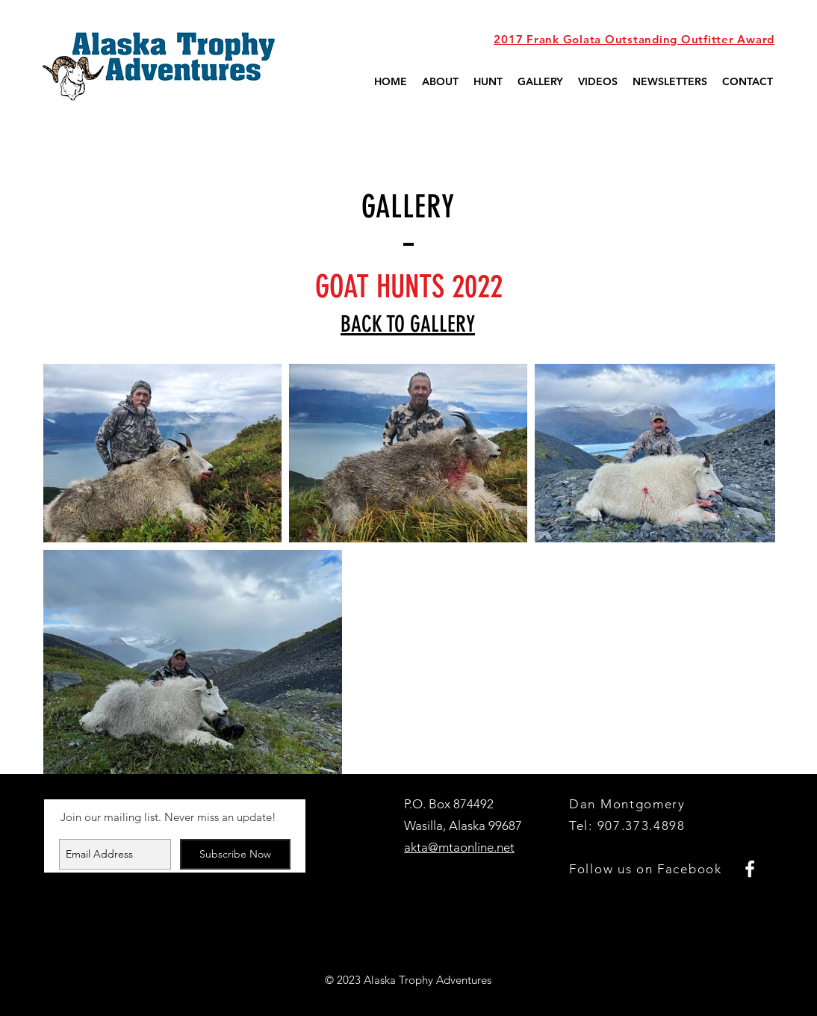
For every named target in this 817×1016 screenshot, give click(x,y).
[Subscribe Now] (235, 854)
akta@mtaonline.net (459, 847)
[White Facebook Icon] (750, 869)
